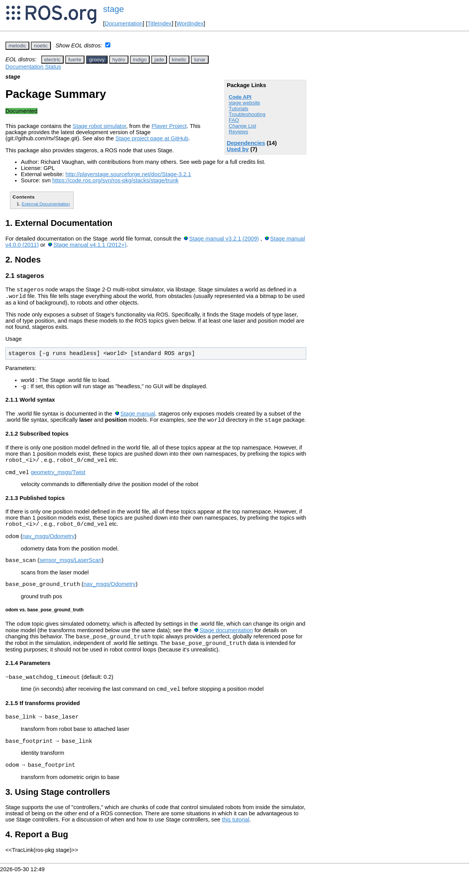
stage (113, 9)
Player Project (169, 126)
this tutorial (235, 839)
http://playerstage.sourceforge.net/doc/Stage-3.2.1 (128, 174)
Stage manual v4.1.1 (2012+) (89, 245)
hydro (118, 59)
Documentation (124, 23)
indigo (140, 59)
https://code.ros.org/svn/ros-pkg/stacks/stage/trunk (115, 180)
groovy (97, 59)
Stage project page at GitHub (151, 138)
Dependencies (246, 143)
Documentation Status (33, 67)
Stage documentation (226, 642)
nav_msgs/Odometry (48, 544)
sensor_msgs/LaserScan (70, 569)
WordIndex (190, 23)
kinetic (179, 59)
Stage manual (137, 416)
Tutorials (238, 108)
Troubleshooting (247, 114)
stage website (244, 103)
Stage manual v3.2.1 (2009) (224, 239)
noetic (41, 46)
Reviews (238, 132)
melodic (17, 46)
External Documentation (46, 203)
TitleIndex (159, 23)
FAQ (234, 120)
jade (159, 59)
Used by (238, 149)
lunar (200, 59)
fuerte (74, 59)
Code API (240, 97)
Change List (242, 126)
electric (52, 59)
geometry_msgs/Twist (58, 478)
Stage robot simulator (99, 126)
